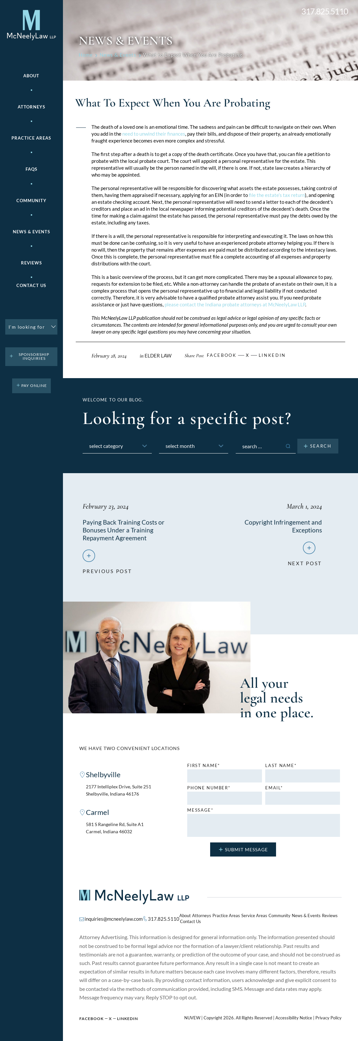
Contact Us (31, 285)
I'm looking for (27, 327)
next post (305, 562)
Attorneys (31, 107)
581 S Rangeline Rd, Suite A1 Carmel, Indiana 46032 (117, 831)
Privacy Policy (328, 1015)
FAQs (31, 169)
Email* (274, 790)
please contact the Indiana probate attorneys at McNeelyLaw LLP (235, 304)
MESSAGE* (200, 812)
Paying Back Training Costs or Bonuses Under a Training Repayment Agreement (124, 530)
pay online (34, 385)
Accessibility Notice (293, 1015)
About (31, 76)
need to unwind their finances (153, 134)
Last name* (280, 767)
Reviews (31, 263)
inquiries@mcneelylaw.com (113, 918)
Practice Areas (221, 918)
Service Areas (246, 918)
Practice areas (31, 138)
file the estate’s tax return (277, 195)
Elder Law (158, 355)
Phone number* (208, 790)
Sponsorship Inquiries (34, 356)
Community (31, 201)
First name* (203, 767)
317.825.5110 (324, 11)
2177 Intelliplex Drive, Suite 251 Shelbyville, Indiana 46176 (121, 792)
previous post (107, 570)
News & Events (31, 232)
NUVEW (192, 1015)
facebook (223, 355)
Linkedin (275, 355)
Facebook (91, 1015)
